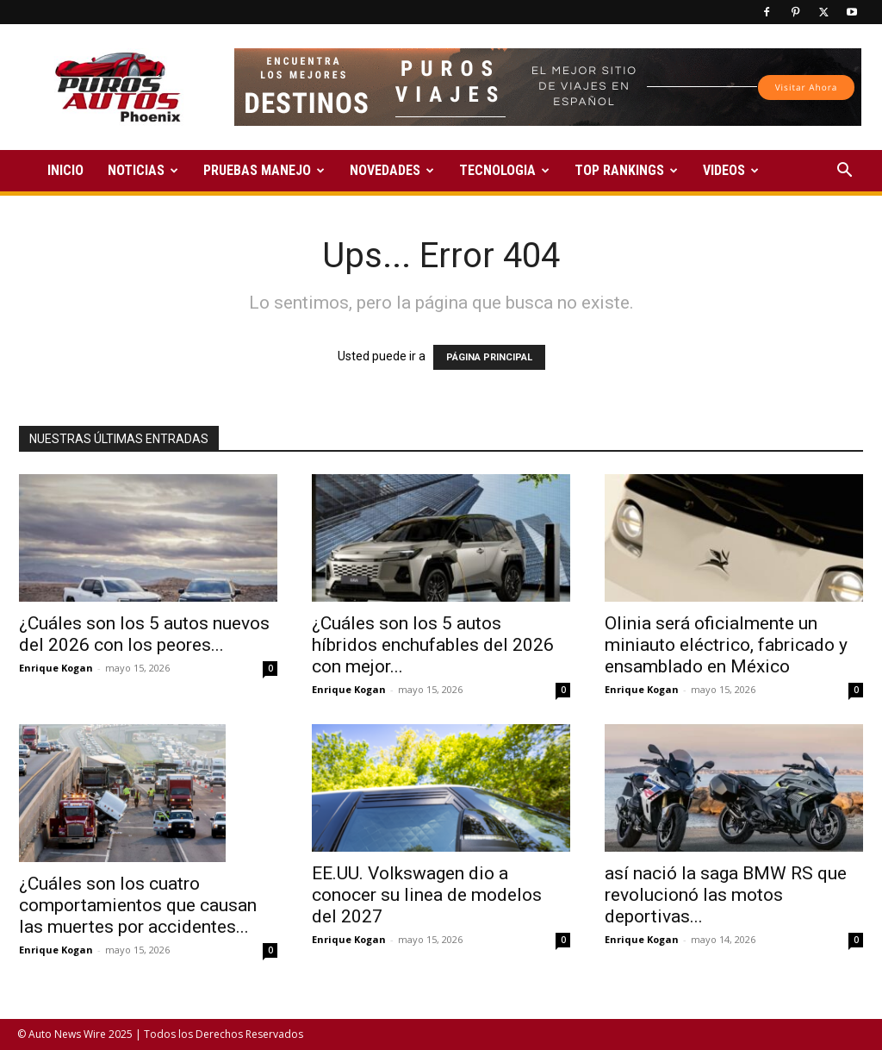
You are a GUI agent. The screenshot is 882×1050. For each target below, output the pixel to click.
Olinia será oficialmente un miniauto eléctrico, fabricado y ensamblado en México (726, 645)
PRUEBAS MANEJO (264, 170)
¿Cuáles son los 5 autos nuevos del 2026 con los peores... (144, 634)
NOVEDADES (392, 170)
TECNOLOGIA (504, 170)
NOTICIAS (143, 170)
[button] (844, 172)
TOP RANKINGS (626, 170)
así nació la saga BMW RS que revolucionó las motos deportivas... (726, 895)
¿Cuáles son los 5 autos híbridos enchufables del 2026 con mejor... (433, 645)
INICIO (65, 170)
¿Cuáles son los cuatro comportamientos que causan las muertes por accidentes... (138, 905)
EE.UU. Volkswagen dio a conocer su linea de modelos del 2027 (427, 895)
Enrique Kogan (56, 667)
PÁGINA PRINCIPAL (489, 357)
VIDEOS (731, 170)
